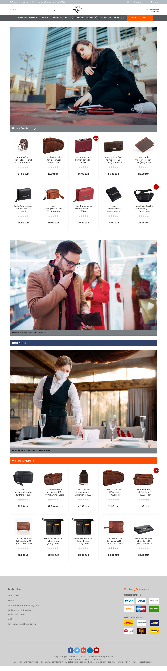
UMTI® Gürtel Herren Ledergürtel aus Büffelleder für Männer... (23, 164)
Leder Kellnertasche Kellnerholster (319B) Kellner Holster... (83, 546)
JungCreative (106, 661)
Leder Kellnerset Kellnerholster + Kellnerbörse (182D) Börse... (83, 497)
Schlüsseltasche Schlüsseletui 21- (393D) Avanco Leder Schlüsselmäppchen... (54, 497)
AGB (10, 623)
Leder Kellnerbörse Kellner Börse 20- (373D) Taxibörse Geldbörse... (143, 546)
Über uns (146, 17)
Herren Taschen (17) (63, 17)
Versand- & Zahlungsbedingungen (24, 610)
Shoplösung (59, 661)
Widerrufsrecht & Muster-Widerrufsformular (20, 616)
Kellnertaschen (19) (87, 17)
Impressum (13, 600)
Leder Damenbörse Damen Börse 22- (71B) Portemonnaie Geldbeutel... (83, 164)
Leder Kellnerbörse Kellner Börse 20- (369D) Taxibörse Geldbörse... (113, 164)
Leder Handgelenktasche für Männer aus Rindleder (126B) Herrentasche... (23, 497)
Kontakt (133, 17)
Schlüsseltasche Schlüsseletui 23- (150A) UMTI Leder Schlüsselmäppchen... (115, 546)
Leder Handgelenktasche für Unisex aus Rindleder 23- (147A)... (53, 213)
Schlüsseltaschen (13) (113, 17)
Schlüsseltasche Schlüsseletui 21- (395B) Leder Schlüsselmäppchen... (145, 497)
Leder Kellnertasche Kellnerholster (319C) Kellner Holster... (53, 546)
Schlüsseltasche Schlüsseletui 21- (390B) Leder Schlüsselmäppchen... (54, 164)
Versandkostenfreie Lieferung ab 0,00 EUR (49, 2)
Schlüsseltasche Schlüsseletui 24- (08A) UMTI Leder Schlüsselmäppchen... (24, 546)
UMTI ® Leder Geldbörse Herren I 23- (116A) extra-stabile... (143, 164)
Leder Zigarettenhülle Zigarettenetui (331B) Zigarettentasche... (113, 213)
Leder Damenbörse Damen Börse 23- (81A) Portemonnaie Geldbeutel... (83, 213)
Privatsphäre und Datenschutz (22, 628)
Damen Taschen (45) (27, 17)
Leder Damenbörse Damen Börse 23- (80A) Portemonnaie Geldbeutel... (23, 213)
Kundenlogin (140, 2)
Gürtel (45, 17)
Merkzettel (154, 2)
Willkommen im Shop (19, 2)
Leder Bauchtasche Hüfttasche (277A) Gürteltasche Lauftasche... (144, 213)
